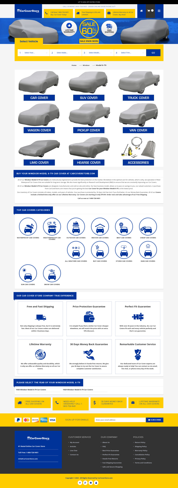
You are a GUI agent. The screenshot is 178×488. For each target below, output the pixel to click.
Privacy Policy (140, 459)
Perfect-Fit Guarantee (111, 455)
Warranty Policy (141, 450)
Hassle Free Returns (110, 459)
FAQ (104, 446)
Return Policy (140, 442)
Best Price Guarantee (111, 450)
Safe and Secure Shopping (112, 467)
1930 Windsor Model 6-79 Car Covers (31, 389)
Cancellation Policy (142, 455)
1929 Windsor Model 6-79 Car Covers (78, 389)
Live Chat (73, 450)
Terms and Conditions (143, 463)
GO (153, 52)
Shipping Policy (141, 446)
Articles (73, 446)
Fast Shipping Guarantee (112, 463)
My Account (74, 442)
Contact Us (74, 455)
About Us (106, 442)
